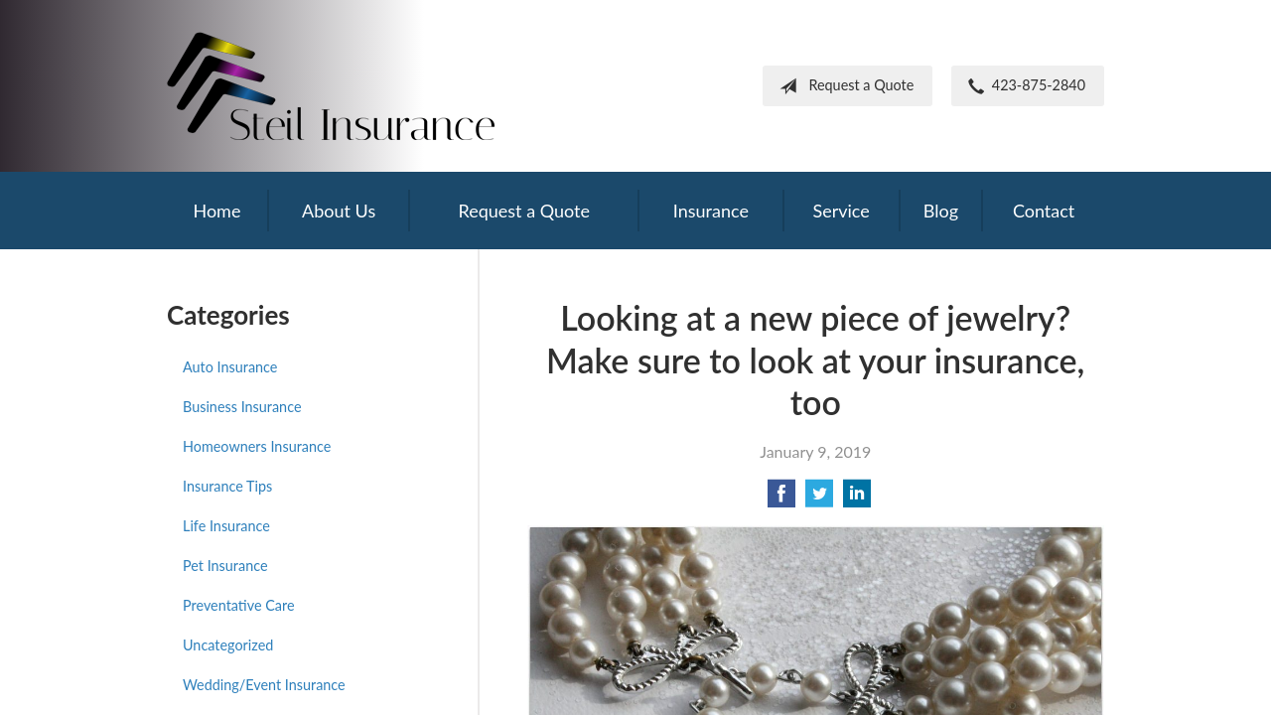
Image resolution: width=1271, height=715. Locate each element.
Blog (940, 210)
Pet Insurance (225, 565)
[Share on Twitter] (819, 499)
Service (840, 210)
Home (216, 210)
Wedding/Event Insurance (264, 684)
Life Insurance (226, 525)
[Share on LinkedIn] (857, 499)
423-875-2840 (1022, 86)
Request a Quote (843, 86)
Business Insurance (242, 406)
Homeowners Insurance (257, 446)
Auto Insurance (230, 366)
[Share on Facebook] (781, 499)
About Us (338, 210)
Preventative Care (239, 605)
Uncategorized (228, 645)
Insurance (711, 210)
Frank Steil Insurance (330, 86)
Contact (1043, 210)
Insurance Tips (227, 486)
